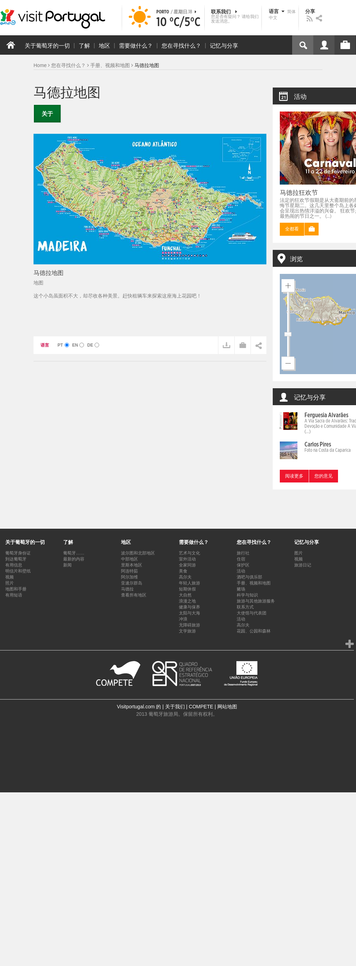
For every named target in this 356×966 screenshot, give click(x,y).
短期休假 (187, 589)
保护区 (243, 565)
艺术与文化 (189, 553)
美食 (183, 571)
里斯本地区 (131, 565)
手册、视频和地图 (110, 65)
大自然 (185, 595)
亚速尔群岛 (131, 583)
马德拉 (127, 589)
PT (63, 345)
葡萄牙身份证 (18, 553)
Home (40, 65)
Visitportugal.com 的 (139, 706)
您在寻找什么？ (68, 65)
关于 (47, 114)
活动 (241, 571)
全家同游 (187, 565)
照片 (9, 583)
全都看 (292, 229)
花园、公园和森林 (254, 631)
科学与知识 (247, 595)
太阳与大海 (189, 613)
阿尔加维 (129, 577)
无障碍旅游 (189, 625)
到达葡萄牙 (15, 559)
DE (93, 345)
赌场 (241, 589)
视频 (9, 577)
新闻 (67, 565)
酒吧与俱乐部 (249, 577)
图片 (298, 553)
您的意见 (323, 476)
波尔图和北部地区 (138, 553)
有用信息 (13, 565)
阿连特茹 (129, 571)
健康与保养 (189, 607)
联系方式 (245, 607)
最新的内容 (73, 559)
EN (78, 345)
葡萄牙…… (73, 553)
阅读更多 (294, 476)
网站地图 (227, 706)
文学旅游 (187, 631)
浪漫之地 (187, 601)
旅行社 (243, 553)
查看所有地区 (133, 595)
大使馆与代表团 (251, 613)
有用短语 (13, 595)
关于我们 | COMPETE (189, 706)
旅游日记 (302, 565)
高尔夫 (185, 577)
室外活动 (187, 559)
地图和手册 (15, 589)
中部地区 (129, 559)
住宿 (241, 559)
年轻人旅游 (189, 583)
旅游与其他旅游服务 (256, 601)
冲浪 (183, 619)
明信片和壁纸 (18, 571)
